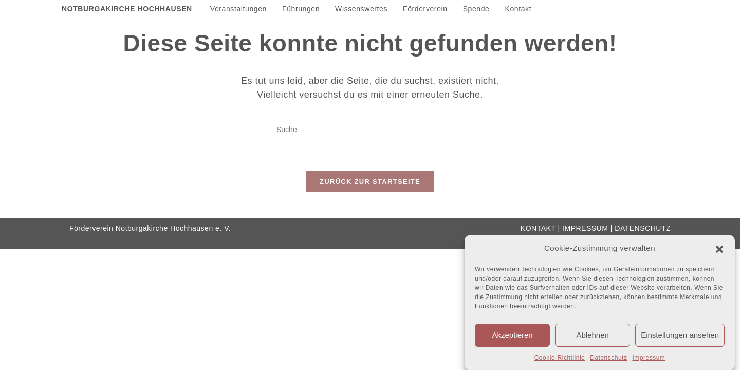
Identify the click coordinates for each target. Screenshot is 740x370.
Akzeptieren (512, 336)
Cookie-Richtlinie (559, 359)
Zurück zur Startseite (370, 182)
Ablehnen (592, 336)
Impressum (648, 359)
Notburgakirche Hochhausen (127, 9)
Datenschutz (608, 359)
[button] (719, 251)
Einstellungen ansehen (680, 336)
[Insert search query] (370, 130)
